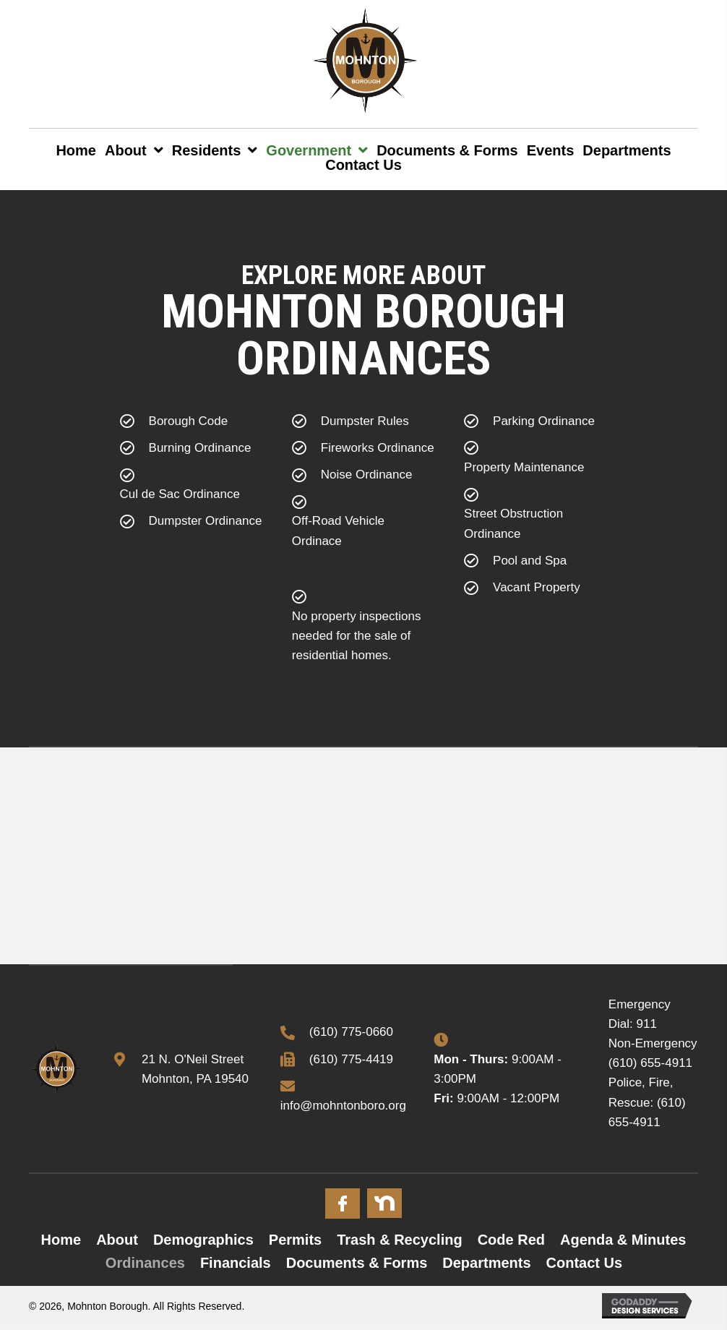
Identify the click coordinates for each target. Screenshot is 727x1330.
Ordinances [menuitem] (145, 1263)
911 (647, 1024)
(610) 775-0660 (351, 1032)
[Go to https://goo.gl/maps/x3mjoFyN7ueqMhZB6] (182, 1069)
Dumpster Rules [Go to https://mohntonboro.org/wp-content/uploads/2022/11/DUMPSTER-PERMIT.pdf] (365, 421)
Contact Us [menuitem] (584, 1263)
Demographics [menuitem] (203, 1240)
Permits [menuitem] (295, 1240)
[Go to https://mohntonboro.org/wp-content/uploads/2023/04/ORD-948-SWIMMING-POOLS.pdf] (535, 564)
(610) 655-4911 (650, 1063)
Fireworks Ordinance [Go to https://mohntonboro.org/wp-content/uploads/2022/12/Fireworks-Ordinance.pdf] (377, 448)
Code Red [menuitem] (511, 1240)
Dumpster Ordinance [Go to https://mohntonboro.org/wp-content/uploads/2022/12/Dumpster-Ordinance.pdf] (205, 521)
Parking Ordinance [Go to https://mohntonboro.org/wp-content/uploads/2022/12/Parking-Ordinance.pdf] (544, 421)
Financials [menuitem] (235, 1263)
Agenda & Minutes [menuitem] (623, 1240)
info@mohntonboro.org (343, 1105)
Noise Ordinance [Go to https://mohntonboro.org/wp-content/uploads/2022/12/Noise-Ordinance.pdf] (367, 474)
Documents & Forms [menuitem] (357, 1263)
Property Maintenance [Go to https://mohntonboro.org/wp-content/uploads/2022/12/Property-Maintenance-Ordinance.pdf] (524, 467)
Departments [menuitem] (486, 1263)
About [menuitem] (117, 1240)
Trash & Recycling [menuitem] (399, 1240)
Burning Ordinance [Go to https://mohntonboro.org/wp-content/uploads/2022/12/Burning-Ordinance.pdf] (200, 448)
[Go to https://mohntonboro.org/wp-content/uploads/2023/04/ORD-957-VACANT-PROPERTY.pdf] (535, 591)
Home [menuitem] (61, 1240)
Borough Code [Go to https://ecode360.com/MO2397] (188, 421)
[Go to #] (342, 1203)
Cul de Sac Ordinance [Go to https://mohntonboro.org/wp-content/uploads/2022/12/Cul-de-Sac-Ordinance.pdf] (180, 494)
